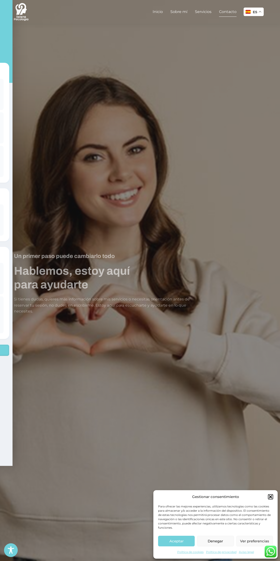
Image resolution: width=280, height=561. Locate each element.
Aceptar (176, 541)
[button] (270, 496)
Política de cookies (190, 552)
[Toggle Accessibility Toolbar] (11, 550)
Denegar (215, 541)
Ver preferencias (254, 541)
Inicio (158, 11)
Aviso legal (246, 552)
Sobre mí (178, 11)
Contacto (228, 11)
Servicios (203, 11)
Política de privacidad (221, 552)
